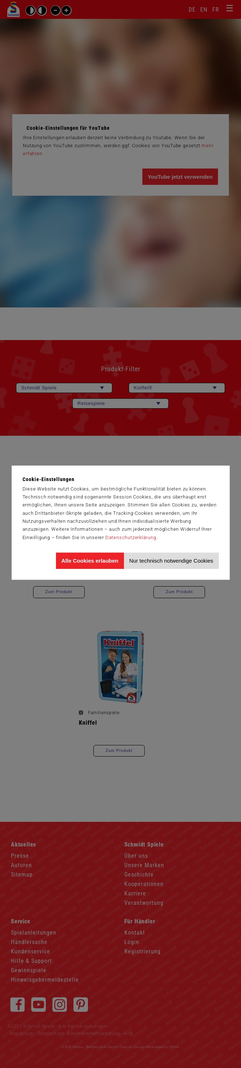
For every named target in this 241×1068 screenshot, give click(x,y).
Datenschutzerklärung (130, 537)
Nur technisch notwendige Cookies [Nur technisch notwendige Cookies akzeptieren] (171, 561)
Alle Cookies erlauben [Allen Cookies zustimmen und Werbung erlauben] (90, 561)
